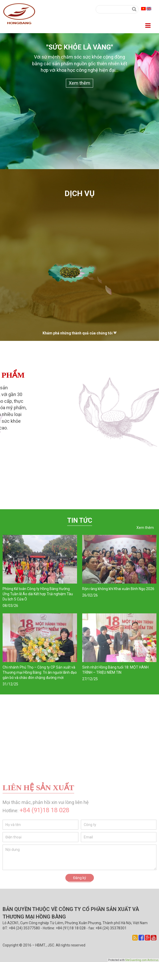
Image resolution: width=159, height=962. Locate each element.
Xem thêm (79, 83)
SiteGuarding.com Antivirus (141, 960)
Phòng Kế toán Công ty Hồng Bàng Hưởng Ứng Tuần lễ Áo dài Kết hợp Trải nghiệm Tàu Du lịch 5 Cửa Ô (38, 594)
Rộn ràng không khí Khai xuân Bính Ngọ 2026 (118, 589)
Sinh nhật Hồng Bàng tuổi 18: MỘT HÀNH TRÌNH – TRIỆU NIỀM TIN (115, 669)
